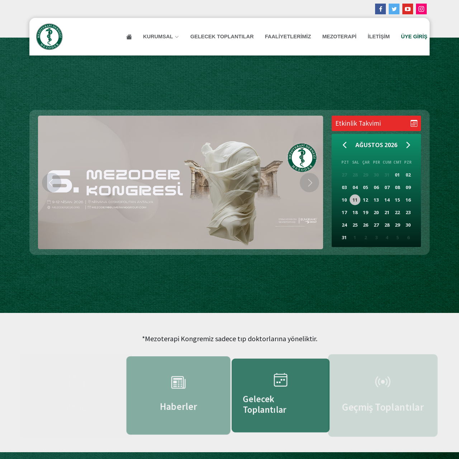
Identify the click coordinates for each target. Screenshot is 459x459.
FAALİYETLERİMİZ (288, 36)
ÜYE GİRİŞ (407, 36)
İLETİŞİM (374, 36)
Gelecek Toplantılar (225, 36)
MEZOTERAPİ (337, 36)
